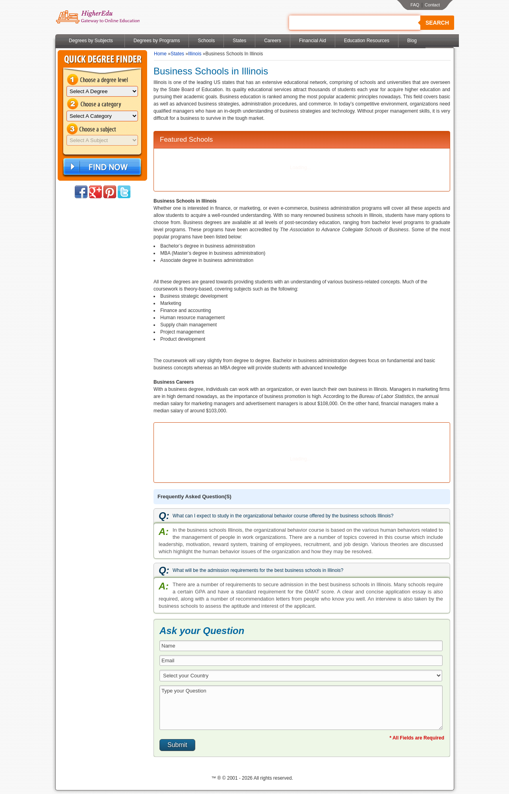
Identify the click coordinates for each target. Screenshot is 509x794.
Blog (412, 40)
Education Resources (366, 40)
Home (160, 54)
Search (437, 23)
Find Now (101, 167)
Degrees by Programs (157, 40)
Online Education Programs (97, 17)
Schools (206, 40)
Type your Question (301, 707)
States (239, 40)
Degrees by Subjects (91, 40)
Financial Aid (312, 40)
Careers (272, 40)
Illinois (194, 54)
